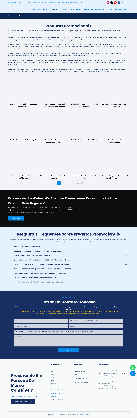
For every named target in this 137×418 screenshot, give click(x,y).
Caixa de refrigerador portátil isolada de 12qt (114, 141)
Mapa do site (85, 414)
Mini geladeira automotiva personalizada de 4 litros (54, 141)
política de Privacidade (57, 399)
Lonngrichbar (12, 16)
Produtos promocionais (34, 16)
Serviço (53, 377)
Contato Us (68, 298)
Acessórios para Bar (81, 378)
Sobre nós (54, 380)
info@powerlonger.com (110, 386)
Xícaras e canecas (80, 375)
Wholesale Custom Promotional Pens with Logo (54, 177)
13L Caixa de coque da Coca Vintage (84, 140)
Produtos (53, 374)
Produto (22, 16)
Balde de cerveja (80, 371)
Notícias (53, 383)
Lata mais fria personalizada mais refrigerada (23, 177)
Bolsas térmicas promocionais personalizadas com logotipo (54, 105)
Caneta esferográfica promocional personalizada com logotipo (115, 177)
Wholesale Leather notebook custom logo (84, 177)
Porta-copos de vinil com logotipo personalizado (23, 105)
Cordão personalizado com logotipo (24, 140)
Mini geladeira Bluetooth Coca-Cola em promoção (84, 105)
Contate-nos (54, 387)
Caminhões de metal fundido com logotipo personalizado (114, 105)
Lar (52, 371)
